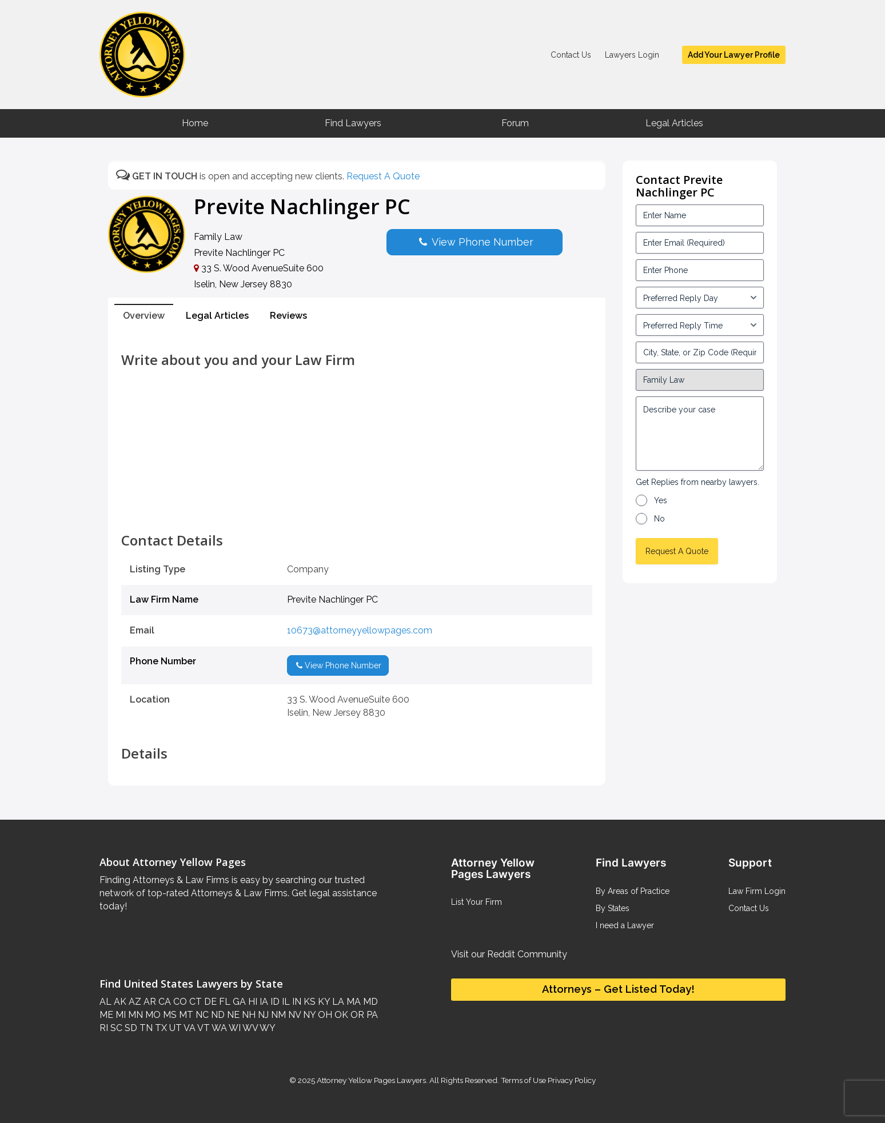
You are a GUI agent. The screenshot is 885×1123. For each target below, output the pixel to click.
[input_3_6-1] (700, 325)
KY (323, 1001)
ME (106, 1014)
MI (119, 1014)
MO (152, 1014)
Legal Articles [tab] (217, 315)
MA (352, 1001)
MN (134, 1014)
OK (340, 1014)
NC (201, 1014)
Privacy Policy (571, 1080)
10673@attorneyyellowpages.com (359, 630)
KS (308, 1001)
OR (356, 1014)
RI (103, 1027)
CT (194, 1001)
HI (251, 1001)
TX (160, 1027)
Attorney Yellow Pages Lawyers (371, 1080)
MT (185, 1014)
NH (248, 1014)
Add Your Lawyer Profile (734, 54)
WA (218, 1027)
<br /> (356, 507)
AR (148, 1001)
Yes (660, 500)
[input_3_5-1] (700, 297)
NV (293, 1014)
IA (262, 1001)
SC (115, 1027)
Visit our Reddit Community (509, 954)
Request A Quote (383, 176)
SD (129, 1027)
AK (118, 1001)
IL (285, 1001)
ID (274, 1001)
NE (232, 1014)
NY (308, 1014)
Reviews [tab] (288, 315)
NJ (262, 1014)
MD (369, 1001)
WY (267, 1027)
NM (277, 1014)
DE (209, 1001)
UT (174, 1027)
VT (203, 1027)
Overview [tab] (144, 315)
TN (145, 1027)
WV (249, 1027)
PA (371, 1014)
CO (179, 1001)
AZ (133, 1001)
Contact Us (571, 54)
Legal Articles (674, 123)
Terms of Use (523, 1080)
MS (169, 1014)
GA (238, 1001)
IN (295, 1001)
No (659, 518)
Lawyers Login (632, 54)
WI (234, 1027)
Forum (515, 123)
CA (163, 1001)
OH (324, 1014)
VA (189, 1027)
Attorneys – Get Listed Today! (618, 989)
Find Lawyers (353, 123)
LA (337, 1001)
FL (223, 1001)
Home (195, 123)
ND (217, 1014)
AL (105, 1001)
